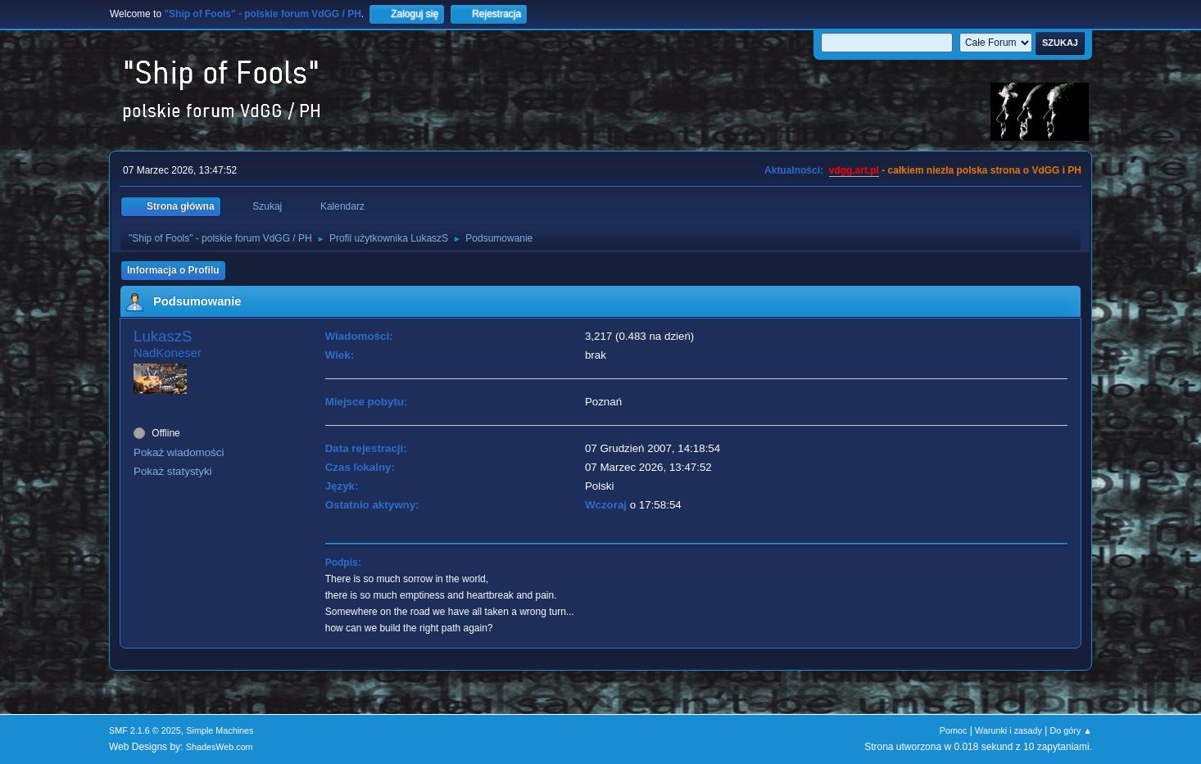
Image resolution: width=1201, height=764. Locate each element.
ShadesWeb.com (219, 747)
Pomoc (954, 730)
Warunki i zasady (1008, 730)
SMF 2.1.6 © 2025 (145, 730)
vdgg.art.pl (854, 170)
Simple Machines (219, 730)
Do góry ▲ (1071, 730)
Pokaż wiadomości (179, 452)
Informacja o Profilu (173, 270)
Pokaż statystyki (173, 471)
